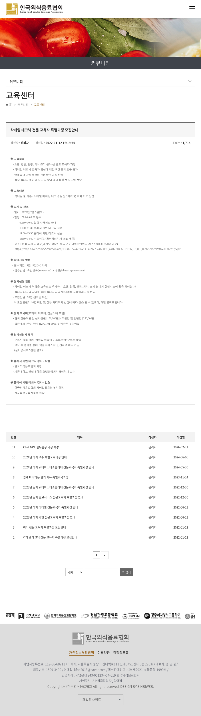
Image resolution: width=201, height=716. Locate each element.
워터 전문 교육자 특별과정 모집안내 (44, 527)
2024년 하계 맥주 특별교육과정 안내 (45, 457)
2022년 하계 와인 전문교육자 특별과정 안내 (49, 517)
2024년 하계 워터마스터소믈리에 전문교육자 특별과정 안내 (58, 467)
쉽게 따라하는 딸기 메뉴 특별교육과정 (45, 477)
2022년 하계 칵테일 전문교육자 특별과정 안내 (50, 507)
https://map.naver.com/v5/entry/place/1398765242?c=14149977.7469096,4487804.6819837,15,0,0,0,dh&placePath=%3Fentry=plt (97, 249)
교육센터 (39, 104)
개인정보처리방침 (81, 652)
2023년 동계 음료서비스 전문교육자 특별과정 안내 (53, 497)
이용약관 (103, 652)
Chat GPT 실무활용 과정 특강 (41, 447)
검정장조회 (121, 652)
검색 (128, 572)
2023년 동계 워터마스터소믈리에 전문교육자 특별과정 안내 (58, 487)
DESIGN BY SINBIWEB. (137, 686)
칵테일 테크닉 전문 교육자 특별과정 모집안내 (50, 537)
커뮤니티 (23, 104)
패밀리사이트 (91, 699)
